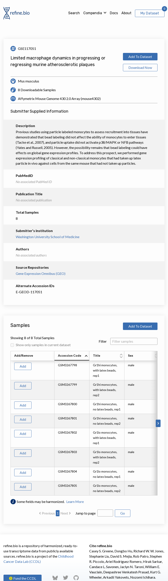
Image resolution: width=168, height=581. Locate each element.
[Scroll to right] (158, 423)
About (126, 13)
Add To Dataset (140, 56)
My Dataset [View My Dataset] (149, 13)
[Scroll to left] (9, 423)
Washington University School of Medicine (47, 237)
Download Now (140, 67)
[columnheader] (71, 356)
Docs (114, 13)
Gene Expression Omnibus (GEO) (40, 273)
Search (74, 13)
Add (23, 366)
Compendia (92, 13)
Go (122, 513)
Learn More (75, 501)
